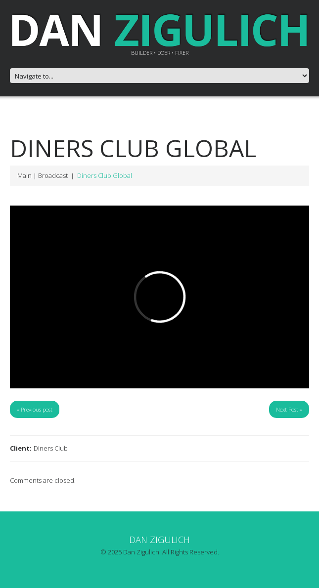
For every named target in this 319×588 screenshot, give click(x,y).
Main (24, 175)
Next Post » (289, 409)
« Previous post (34, 409)
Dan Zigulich (159, 540)
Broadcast (53, 175)
